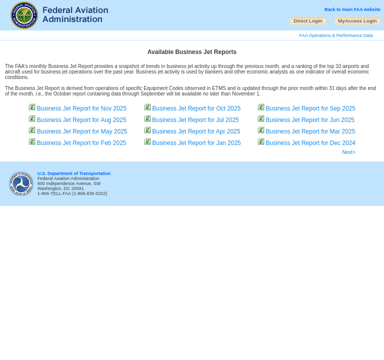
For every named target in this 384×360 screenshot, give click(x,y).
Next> (349, 152)
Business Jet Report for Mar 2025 (311, 131)
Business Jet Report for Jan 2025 (196, 143)
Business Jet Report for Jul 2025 (195, 120)
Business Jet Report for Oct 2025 (196, 108)
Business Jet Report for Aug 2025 (81, 120)
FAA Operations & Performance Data (336, 35)
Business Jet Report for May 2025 (82, 131)
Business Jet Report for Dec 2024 (311, 143)
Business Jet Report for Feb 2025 (81, 143)
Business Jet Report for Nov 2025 (81, 108)
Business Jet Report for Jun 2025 (310, 120)
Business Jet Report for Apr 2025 (196, 131)
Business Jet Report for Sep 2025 (311, 108)
